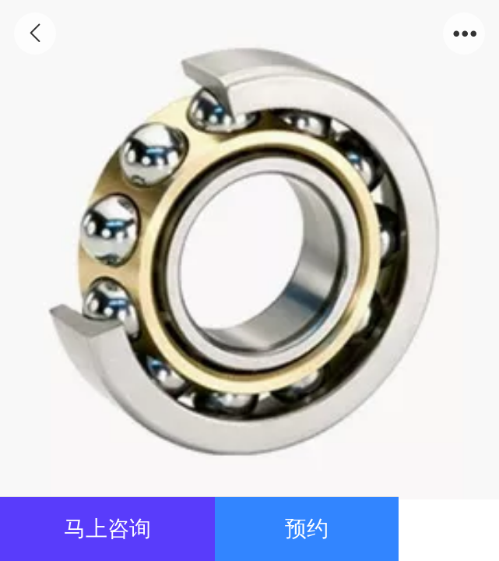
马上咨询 (107, 529)
